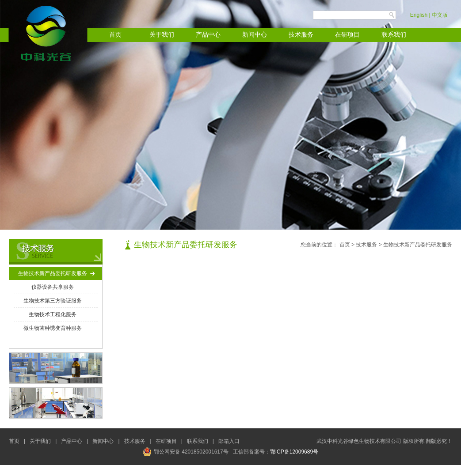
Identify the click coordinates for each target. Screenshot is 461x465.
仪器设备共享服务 (52, 287)
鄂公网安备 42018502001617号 (186, 451)
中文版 (440, 15)
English (418, 15)
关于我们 (161, 34)
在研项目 (347, 34)
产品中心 (208, 34)
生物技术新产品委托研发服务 (52, 273)
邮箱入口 (229, 441)
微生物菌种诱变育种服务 (52, 328)
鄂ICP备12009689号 (294, 452)
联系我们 (393, 34)
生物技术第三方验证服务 (52, 301)
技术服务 (301, 34)
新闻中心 (254, 34)
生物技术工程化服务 (52, 314)
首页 (115, 34)
